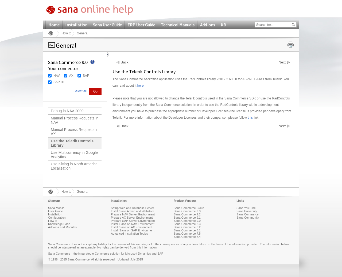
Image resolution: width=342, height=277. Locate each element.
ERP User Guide (141, 24)
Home (54, 24)
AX (71, 76)
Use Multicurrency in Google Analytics (74, 154)
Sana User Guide (107, 24)
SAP (86, 76)
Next (282, 62)
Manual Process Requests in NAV (74, 120)
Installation (76, 24)
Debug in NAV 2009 (67, 111)
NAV (56, 76)
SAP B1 (59, 82)
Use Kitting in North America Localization (74, 166)
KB (223, 24)
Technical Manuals (178, 24)
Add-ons (207, 24)
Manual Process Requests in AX (74, 131)
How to (66, 33)
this (250, 117)
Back (125, 62)
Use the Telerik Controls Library (72, 143)
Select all (80, 91)
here (140, 85)
